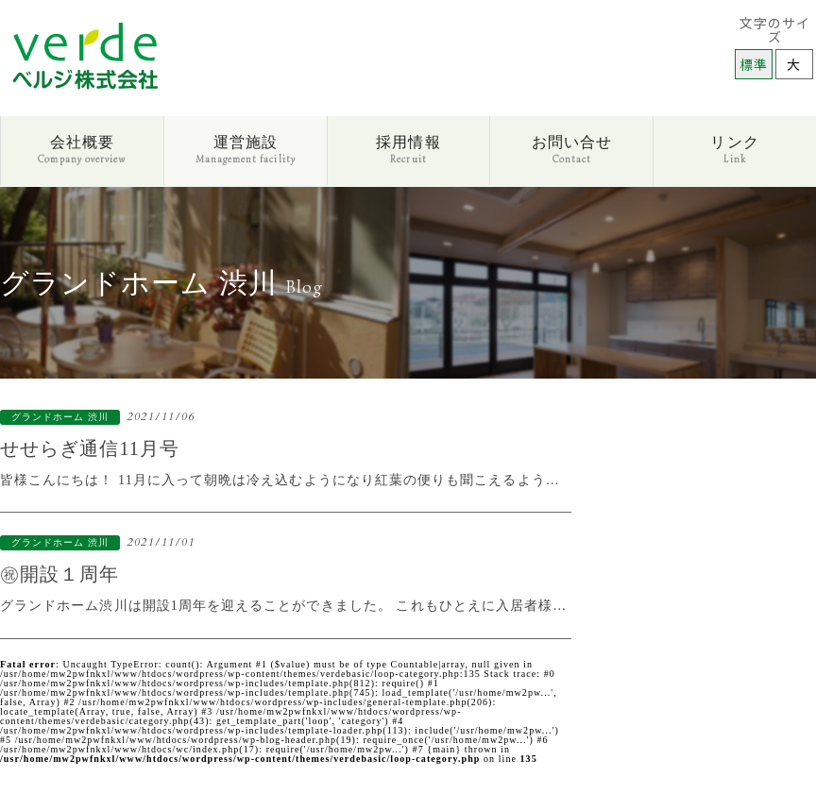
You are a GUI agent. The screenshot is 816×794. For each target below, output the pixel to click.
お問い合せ (572, 149)
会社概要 (82, 149)
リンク (734, 149)
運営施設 (246, 149)
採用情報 (408, 149)
